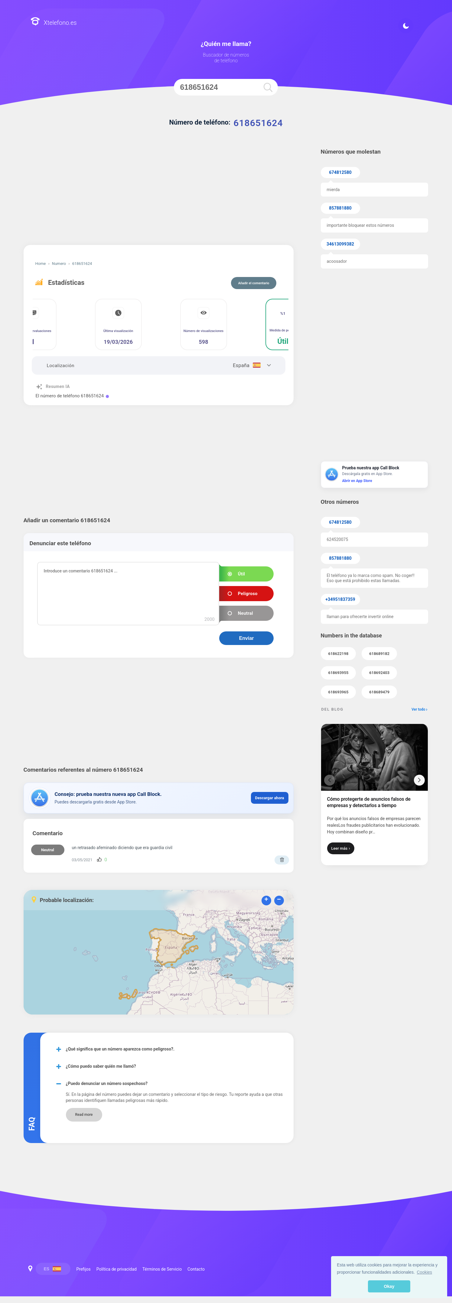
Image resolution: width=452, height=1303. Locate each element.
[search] (268, 87)
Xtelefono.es (54, 22)
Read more (84, 1114)
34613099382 (340, 244)
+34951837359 (340, 599)
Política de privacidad (116, 1269)
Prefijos (83, 1269)
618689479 (379, 692)
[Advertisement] (159, 193)
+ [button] (266, 900)
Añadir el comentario (253, 283)
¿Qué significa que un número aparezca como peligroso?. (120, 1049)
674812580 (340, 172)
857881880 (340, 208)
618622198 (338, 653)
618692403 (379, 672)
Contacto (196, 1269)
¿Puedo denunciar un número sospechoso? (107, 1083)
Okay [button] (389, 1286)
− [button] (279, 900)
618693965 (338, 692)
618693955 (338, 672)
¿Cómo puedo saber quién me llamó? (101, 1066)
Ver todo (418, 709)
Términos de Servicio (162, 1269)
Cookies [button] (424, 1272)
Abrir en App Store (357, 481)
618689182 (379, 653)
